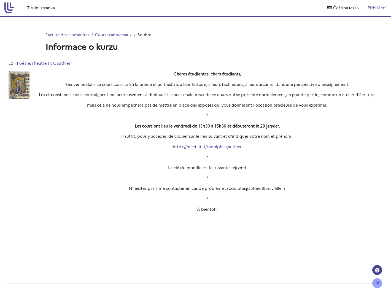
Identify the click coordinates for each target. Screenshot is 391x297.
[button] (343, 8)
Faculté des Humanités (68, 35)
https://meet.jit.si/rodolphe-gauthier (207, 155)
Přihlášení (377, 7)
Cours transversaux (116, 35)
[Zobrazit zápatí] (377, 283)
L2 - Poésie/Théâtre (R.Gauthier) (52, 63)
